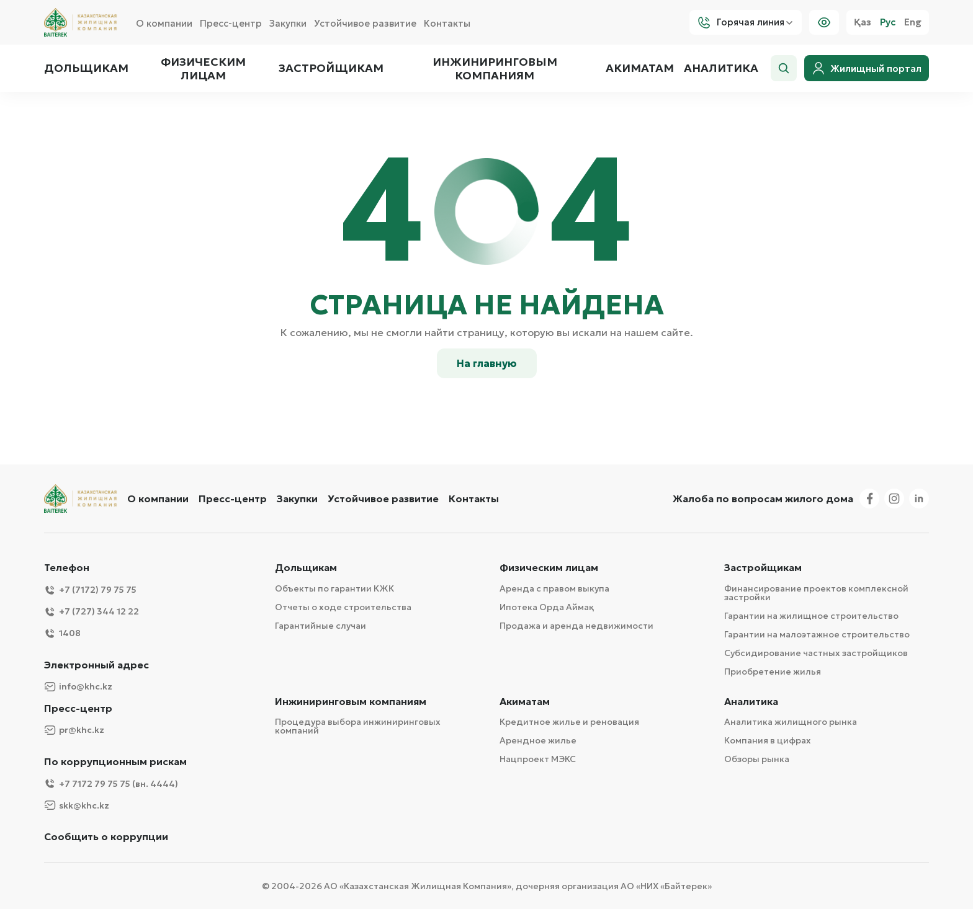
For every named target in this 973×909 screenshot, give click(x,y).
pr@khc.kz (74, 730)
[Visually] (824, 22)
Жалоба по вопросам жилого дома (763, 498)
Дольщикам (86, 68)
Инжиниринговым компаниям (494, 68)
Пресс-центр (231, 23)
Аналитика (721, 68)
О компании (164, 23)
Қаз (862, 22)
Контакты (447, 23)
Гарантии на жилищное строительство (811, 615)
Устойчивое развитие (365, 23)
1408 (62, 633)
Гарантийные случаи (320, 625)
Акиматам (640, 68)
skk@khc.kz (76, 805)
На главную (487, 363)
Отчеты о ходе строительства (343, 607)
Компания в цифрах (767, 740)
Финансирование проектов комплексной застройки (816, 592)
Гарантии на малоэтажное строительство (817, 634)
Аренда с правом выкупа (554, 588)
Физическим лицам (203, 68)
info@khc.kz (78, 687)
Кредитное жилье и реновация (569, 721)
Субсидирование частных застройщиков (816, 653)
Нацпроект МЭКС (538, 759)
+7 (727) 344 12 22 (91, 612)
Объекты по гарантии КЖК (334, 588)
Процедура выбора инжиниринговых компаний (358, 726)
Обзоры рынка (756, 759)
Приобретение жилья (772, 671)
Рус (887, 22)
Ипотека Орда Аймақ (547, 607)
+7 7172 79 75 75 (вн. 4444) (111, 783)
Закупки (288, 23)
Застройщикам (331, 68)
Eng (912, 22)
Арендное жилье (538, 740)
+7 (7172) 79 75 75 (90, 590)
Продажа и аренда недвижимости (576, 625)
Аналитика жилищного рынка (790, 721)
